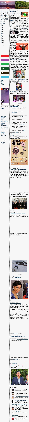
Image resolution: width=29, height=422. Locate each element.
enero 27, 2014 (20, 127)
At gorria (7, 19)
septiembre (2, 34)
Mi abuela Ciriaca (3, 2)
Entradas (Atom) (15, 363)
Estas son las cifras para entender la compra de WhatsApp (15, 13)
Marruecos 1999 (2, 84)
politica (2, 13)
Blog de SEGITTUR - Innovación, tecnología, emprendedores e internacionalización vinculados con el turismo (5, 132)
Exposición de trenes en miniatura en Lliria (17, 336)
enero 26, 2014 (22, 116)
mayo (1, 37)
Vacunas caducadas (3, 123)
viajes (1, 17)
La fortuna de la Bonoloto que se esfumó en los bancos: (17, 59)
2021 (1, 27)
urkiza (7, 14)
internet (4, 19)
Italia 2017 (2, 81)
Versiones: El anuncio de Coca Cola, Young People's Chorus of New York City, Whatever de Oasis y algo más (20, 404)
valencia (5, 18)
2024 (1, 25)
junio (1, 36)
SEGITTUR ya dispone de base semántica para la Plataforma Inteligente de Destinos (4, 135)
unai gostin (3, 21)
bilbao (1, 16)
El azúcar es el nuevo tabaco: (14, 25)
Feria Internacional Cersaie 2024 (4, 130)
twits (12, 133)
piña (4, 16)
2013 (1, 40)
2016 (1, 30)
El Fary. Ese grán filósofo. (15, 415)
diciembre (2, 32)
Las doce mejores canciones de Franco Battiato (20, 392)
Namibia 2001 (2, 83)
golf (7, 16)
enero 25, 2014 (22, 130)
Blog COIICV (2, 129)
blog (7, 17)
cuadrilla (1, 19)
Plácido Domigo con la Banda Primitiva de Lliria (18, 169)
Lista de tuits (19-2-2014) (14, 106)
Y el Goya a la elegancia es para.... (16, 277)
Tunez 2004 (2, 82)
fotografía (3, 14)
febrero (2, 39)
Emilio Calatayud (3, 117)
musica (5, 12)
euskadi (6, 15)
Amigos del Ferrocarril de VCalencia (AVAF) (22, 339)
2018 (1, 29)
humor (8, 11)
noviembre (2, 33)
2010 (1, 42)
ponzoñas (2, 15)
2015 (1, 31)
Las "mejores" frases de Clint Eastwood (19, 407)
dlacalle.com (2, 120)
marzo (1, 38)
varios (12, 300)
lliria (6, 13)
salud (4, 17)
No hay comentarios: (16, 132)
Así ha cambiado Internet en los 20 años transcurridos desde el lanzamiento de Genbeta (4, 125)
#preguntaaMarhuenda (14, 112)
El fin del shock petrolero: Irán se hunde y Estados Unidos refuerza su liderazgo (5, 121)
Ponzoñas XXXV (13, 11)
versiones (8, 18)
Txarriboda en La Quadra (14, 135)
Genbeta (2, 124)
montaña (1, 18)
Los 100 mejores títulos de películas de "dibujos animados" (21, 396)
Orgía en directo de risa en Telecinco (14, 91)
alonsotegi (2, 11)
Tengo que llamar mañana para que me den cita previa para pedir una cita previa (4, 119)
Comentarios (2, 140)
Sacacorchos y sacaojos (17, 411)
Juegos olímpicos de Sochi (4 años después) (18, 213)
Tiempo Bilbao (2, 143)
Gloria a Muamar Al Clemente (15, 303)
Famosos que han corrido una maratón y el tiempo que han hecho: (18, 79)
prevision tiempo (3, 142)
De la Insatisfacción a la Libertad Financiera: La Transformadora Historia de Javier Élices (4, 128)
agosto (2, 35)
